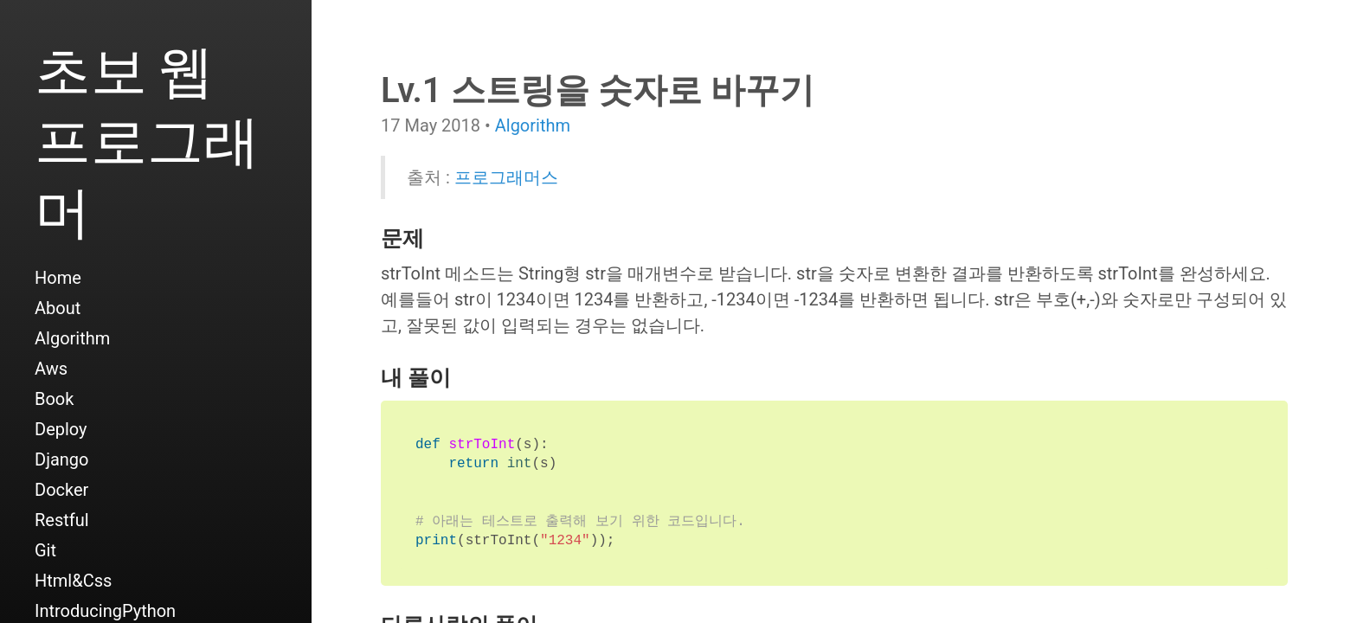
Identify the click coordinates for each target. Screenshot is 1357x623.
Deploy (61, 429)
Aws (51, 368)
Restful (62, 520)
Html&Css (73, 580)
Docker (61, 489)
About (57, 308)
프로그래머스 (506, 177)
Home (58, 277)
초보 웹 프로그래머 (147, 139)
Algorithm (72, 338)
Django (61, 459)
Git (45, 550)
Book (54, 399)
